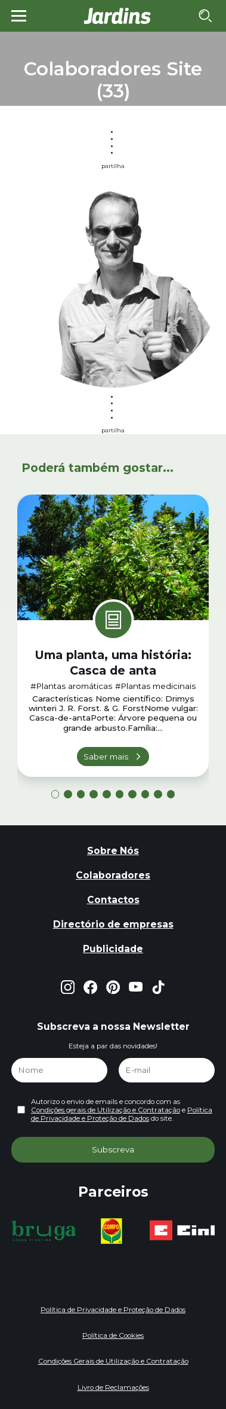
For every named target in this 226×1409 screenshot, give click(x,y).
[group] (43, 1231)
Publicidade (113, 948)
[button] (55, 794)
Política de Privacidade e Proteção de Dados (121, 1114)
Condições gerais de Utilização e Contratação (105, 1110)
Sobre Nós (113, 850)
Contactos (113, 899)
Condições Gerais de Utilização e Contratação (113, 1361)
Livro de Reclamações (113, 1387)
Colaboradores (113, 875)
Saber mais (105, 756)
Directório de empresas (113, 924)
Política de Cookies (113, 1335)
